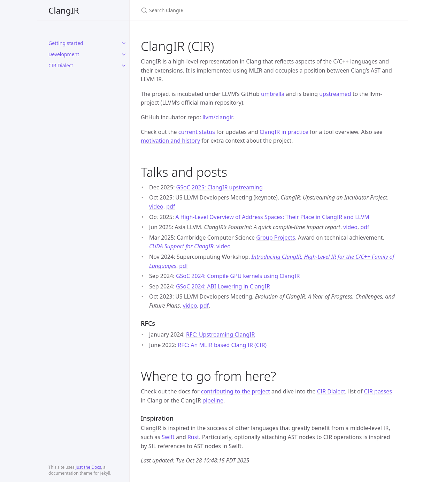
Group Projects (275, 237)
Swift (168, 437)
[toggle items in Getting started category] (123, 43)
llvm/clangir (217, 117)
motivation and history (170, 140)
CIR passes (378, 391)
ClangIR (63, 10)
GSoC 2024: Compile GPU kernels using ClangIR (238, 276)
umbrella (272, 94)
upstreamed (335, 94)
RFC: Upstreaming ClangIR (220, 334)
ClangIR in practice (284, 132)
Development (63, 54)
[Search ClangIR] (223, 10)
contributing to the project (235, 391)
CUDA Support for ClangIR (181, 246)
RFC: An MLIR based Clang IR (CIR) (222, 345)
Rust (193, 437)
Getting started (65, 43)
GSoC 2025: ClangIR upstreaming (219, 187)
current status (196, 132)
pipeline (212, 400)
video (156, 206)
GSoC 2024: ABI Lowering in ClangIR (223, 286)
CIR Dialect (60, 65)
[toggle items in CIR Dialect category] (123, 65)
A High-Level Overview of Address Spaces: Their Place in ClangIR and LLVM (272, 217)
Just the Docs (88, 467)
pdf (170, 206)
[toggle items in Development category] (123, 54)
